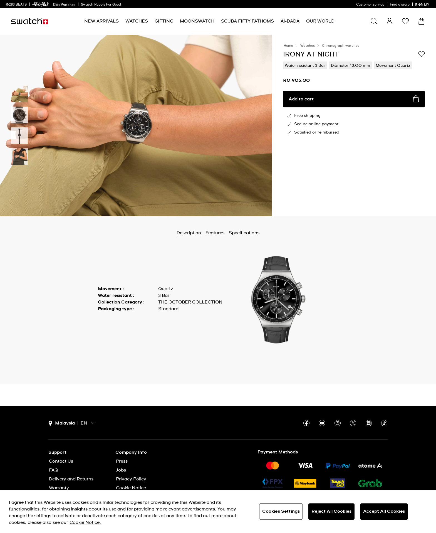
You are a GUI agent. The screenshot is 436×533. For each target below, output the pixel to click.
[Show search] (374, 21)
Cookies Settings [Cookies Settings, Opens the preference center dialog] (281, 511)
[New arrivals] (101, 21)
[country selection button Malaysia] (61, 423)
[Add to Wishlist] (421, 54)
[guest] (389, 21)
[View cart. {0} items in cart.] (421, 21)
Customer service (370, 4)
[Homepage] (29, 21)
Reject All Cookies (331, 511)
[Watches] (136, 21)
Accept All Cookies (384, 511)
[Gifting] (164, 21)
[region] (218, 511)
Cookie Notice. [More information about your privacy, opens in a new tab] (85, 522)
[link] (40, 4)
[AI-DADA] (290, 21)
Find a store (400, 4)
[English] (422, 4)
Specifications (244, 233)
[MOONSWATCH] (197, 21)
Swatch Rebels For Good (101, 4)
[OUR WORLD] (320, 21)
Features (214, 233)
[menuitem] (101, 21)
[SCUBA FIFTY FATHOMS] (247, 21)
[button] (405, 21)
